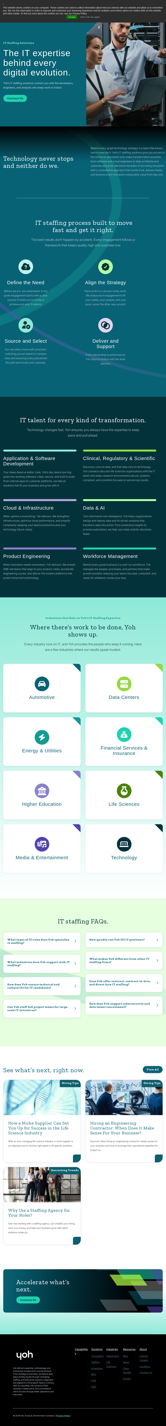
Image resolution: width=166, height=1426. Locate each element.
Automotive (112, 1356)
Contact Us (15, 98)
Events (125, 1373)
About (141, 1349)
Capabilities (82, 1349)
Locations (142, 1361)
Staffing (95, 1361)
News (124, 1361)
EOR (94, 1379)
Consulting (97, 1356)
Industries (112, 1349)
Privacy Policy (63, 1416)
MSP (94, 1385)
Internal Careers (145, 1356)
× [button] (3, 4)
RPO (94, 1373)
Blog (124, 1356)
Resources (128, 1349)
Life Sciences (113, 1361)
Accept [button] (71, 17)
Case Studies (128, 1367)
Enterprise (97, 1367)
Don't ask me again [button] (90, 17)
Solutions (97, 1349)
